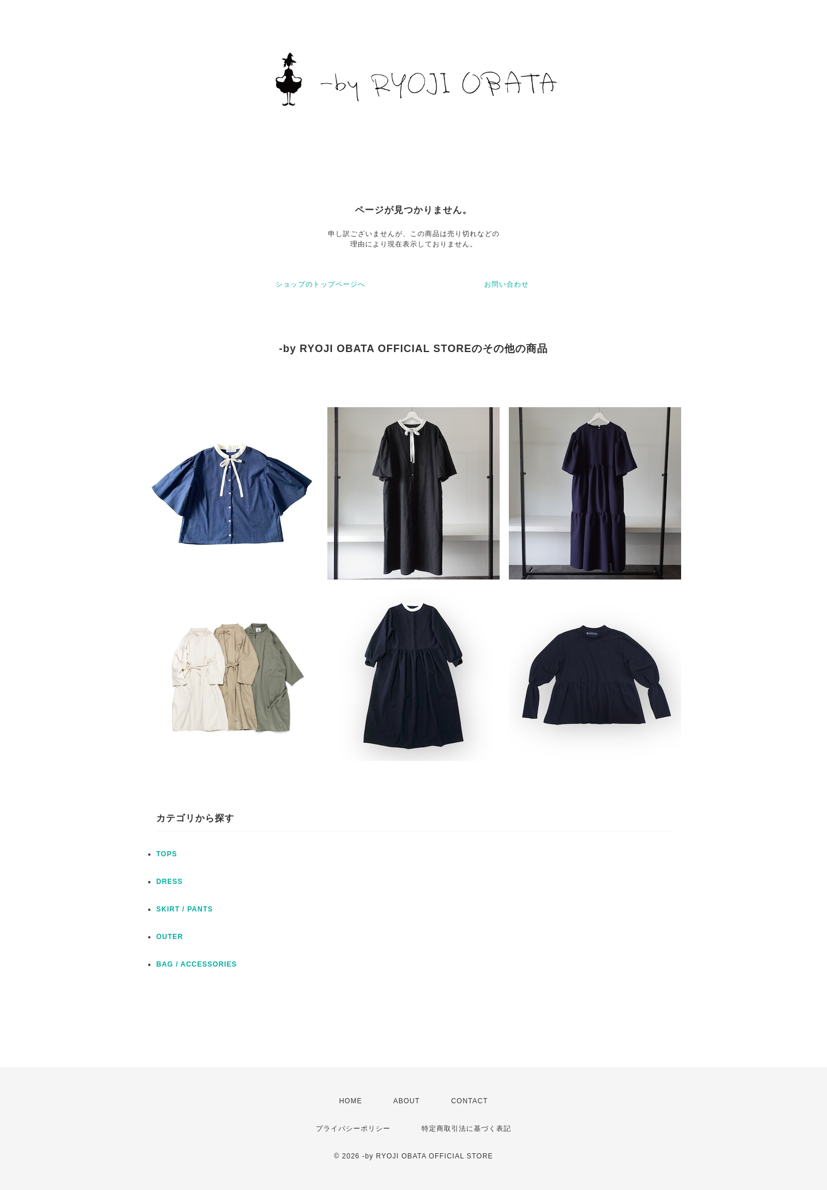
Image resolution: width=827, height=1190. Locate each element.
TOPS (166, 854)
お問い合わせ (506, 284)
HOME (350, 1101)
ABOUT (406, 1101)
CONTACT (469, 1101)
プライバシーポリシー (353, 1129)
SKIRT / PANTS (184, 909)
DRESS (169, 882)
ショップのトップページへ (320, 284)
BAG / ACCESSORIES (196, 964)
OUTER (169, 937)
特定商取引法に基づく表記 (466, 1129)
